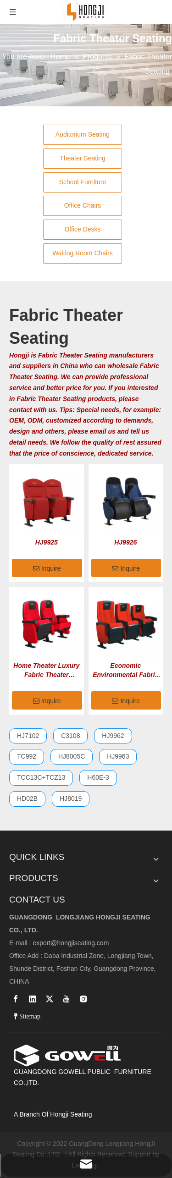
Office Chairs (82, 205)
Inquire (47, 568)
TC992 (26, 756)
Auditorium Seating (82, 134)
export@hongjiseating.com (71, 943)
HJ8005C (71, 756)
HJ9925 (46, 542)
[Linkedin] (32, 998)
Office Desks (82, 229)
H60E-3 (98, 777)
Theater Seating (82, 158)
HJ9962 (113, 735)
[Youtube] (66, 998)
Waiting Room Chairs (82, 253)
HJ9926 (125, 542)
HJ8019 (71, 798)
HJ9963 (118, 756)
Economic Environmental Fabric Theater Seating (125, 670)
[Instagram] (83, 998)
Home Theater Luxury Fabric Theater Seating (46, 670)
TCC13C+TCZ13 (41, 777)
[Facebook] (15, 998)
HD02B (27, 798)
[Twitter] (49, 998)
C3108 (70, 735)
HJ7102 (28, 735)
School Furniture (82, 182)
